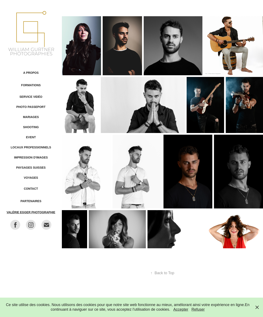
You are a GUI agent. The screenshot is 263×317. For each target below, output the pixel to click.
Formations (31, 85)
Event (31, 137)
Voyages (31, 177)
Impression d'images (31, 157)
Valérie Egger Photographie (31, 212)
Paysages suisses (31, 167)
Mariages (31, 117)
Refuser (198, 309)
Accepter (180, 309)
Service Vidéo (31, 96)
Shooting (31, 127)
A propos (31, 72)
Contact (31, 188)
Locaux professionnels (31, 147)
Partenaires (30, 201)
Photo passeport (31, 107)
